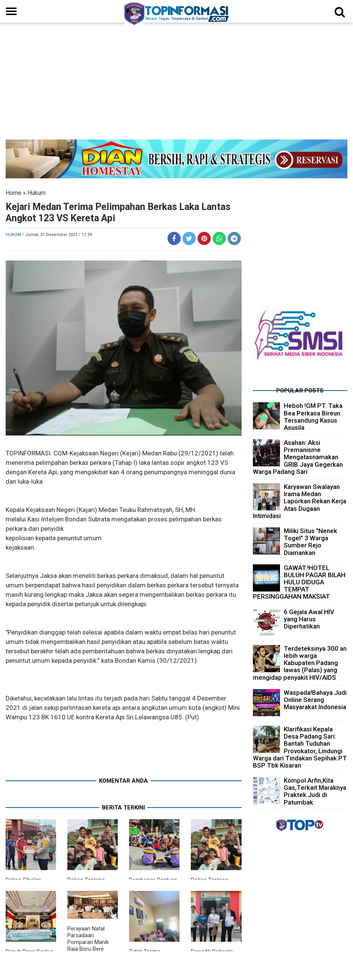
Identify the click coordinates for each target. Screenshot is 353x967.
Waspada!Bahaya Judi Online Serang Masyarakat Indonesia (315, 700)
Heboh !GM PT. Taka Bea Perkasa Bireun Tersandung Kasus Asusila (313, 416)
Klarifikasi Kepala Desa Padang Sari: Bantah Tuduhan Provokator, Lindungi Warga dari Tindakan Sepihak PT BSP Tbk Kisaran (300, 747)
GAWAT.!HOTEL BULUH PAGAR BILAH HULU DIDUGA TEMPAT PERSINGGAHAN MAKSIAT (299, 582)
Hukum (36, 192)
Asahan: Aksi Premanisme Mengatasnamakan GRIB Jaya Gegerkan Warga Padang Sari (298, 457)
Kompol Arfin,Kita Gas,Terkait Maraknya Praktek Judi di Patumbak (315, 791)
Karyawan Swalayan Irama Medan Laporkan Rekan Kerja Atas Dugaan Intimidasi (299, 501)
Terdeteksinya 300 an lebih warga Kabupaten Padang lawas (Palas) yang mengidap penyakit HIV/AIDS (300, 663)
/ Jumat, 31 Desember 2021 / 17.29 (57, 234)
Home (13, 192)
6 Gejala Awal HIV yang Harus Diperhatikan (309, 619)
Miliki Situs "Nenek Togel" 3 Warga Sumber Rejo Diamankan (310, 541)
